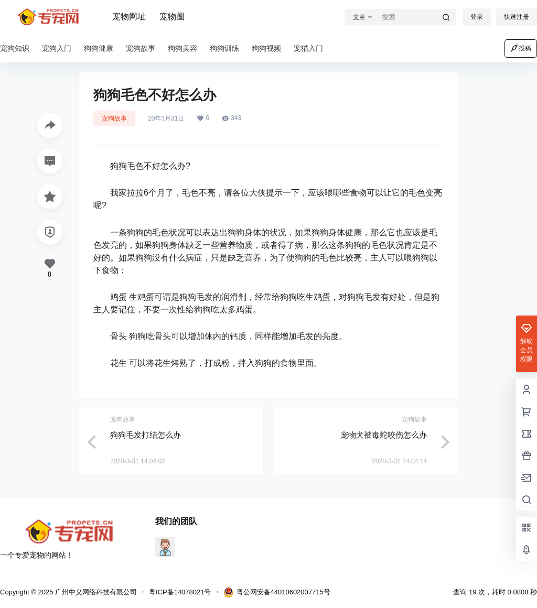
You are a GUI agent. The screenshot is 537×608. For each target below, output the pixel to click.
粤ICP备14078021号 (180, 592)
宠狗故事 (114, 118)
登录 (476, 16)
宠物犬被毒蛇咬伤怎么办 (383, 434)
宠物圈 (172, 16)
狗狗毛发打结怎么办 (145, 434)
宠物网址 (129, 16)
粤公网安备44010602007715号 (276, 592)
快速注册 (516, 16)
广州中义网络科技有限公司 (95, 592)
